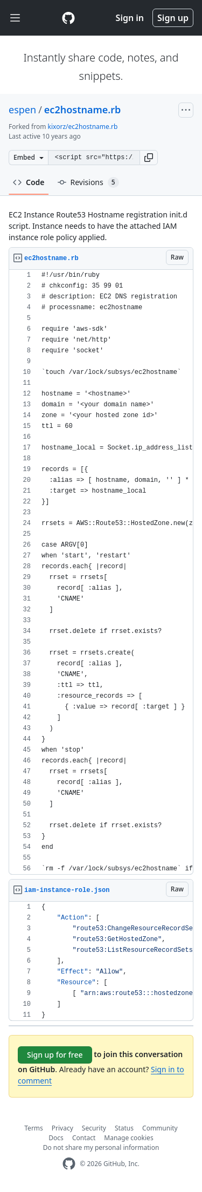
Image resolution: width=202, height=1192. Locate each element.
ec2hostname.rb (82, 109)
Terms (33, 1128)
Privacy (62, 1128)
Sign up (173, 18)
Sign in (130, 18)
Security (94, 1128)
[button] (149, 157)
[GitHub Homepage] (68, 1163)
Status (124, 1128)
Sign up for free (55, 1055)
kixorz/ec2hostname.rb (83, 126)
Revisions (88, 182)
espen (22, 109)
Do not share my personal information (101, 1147)
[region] (101, 572)
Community (160, 1128)
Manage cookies (128, 1137)
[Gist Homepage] (68, 17)
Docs (56, 1137)
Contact (83, 1137)
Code (29, 182)
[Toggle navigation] (15, 18)
